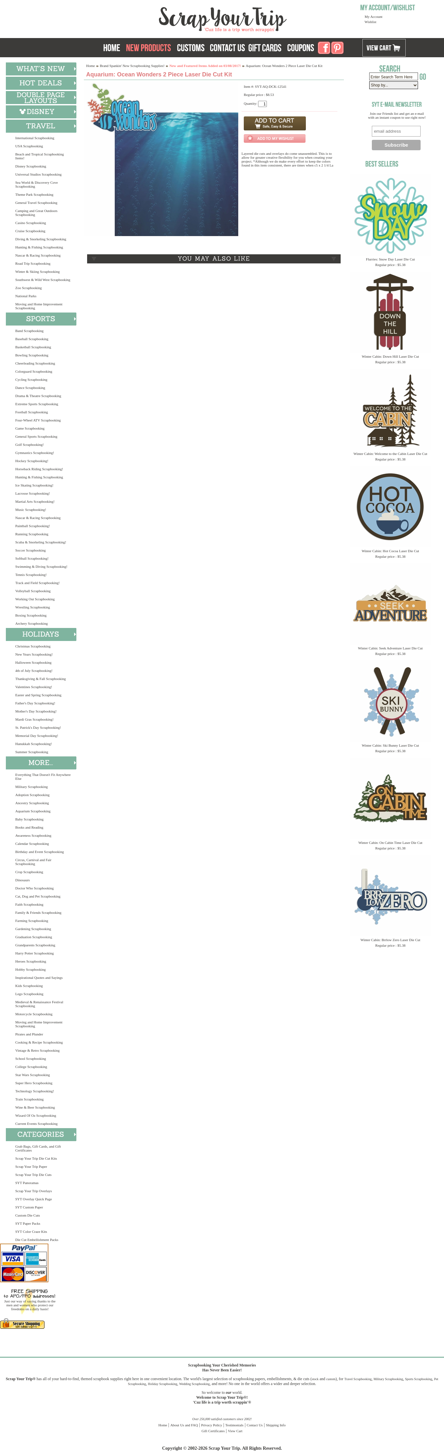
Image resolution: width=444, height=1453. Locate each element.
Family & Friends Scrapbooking (38, 912)
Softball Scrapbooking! (31, 558)
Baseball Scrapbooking (31, 339)
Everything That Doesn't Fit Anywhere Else (43, 776)
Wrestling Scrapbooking (32, 607)
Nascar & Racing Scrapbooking (38, 255)
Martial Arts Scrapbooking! (35, 501)
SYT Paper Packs (27, 1223)
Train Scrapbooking (29, 1099)
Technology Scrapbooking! (34, 1091)
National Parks (25, 296)
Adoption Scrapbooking (32, 795)
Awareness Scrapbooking (33, 835)
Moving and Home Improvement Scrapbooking (38, 306)
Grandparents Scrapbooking (35, 945)
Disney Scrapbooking (30, 166)
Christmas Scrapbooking (32, 646)
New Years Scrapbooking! (34, 654)
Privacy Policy (211, 1425)
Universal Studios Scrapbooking (38, 174)
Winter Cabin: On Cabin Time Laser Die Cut (390, 843)
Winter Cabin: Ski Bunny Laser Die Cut (390, 745)
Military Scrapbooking (31, 787)
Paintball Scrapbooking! (32, 526)
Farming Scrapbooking (31, 921)
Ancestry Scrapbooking (32, 803)
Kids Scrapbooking (29, 986)
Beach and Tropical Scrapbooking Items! (39, 156)
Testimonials (234, 1425)
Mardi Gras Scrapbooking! (34, 719)
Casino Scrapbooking (30, 223)
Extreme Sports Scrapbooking (36, 404)
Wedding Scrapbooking (194, 1384)
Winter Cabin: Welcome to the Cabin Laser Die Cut (390, 454)
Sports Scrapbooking (418, 1379)
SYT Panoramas (27, 1183)
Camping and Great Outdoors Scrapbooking (36, 213)
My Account (374, 17)
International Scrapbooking (34, 138)
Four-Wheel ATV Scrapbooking (38, 420)
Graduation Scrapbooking (33, 937)
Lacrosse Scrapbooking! (32, 493)
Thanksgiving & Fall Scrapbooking (40, 679)
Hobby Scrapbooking (30, 969)
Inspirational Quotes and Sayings (39, 978)
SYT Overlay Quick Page (33, 1199)
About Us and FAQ (184, 1425)
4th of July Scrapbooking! (34, 671)
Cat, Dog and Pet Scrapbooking (37, 896)
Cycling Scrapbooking (31, 379)
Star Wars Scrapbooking (32, 1075)
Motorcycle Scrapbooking (34, 1014)
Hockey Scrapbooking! (31, 461)
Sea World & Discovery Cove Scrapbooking (36, 184)
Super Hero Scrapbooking (33, 1083)
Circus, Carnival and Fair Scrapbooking (33, 862)
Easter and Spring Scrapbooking (38, 695)
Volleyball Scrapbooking (33, 591)
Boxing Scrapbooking (30, 615)
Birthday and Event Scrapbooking (39, 852)
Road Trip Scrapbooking (32, 263)
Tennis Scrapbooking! (31, 575)
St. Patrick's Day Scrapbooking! (38, 727)
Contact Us (255, 1425)
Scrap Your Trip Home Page (179, 18)
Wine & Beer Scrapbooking (35, 1107)
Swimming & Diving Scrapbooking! (41, 566)
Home (90, 66)
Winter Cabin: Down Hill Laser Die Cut (390, 356)
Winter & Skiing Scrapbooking (37, 271)
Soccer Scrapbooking (30, 550)
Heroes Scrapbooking (30, 961)
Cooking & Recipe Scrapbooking (39, 1042)
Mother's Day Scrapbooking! (36, 711)
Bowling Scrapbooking (31, 355)
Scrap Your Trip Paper (31, 1166)
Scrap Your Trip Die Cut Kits (36, 1158)
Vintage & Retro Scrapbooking (37, 1050)
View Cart (235, 1431)
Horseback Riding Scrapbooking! (39, 469)
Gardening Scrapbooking (33, 929)
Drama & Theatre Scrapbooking (38, 396)
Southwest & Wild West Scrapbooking (42, 280)
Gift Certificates (213, 1431)
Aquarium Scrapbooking (32, 811)
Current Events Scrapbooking (36, 1124)
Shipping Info (276, 1425)
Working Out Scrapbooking (35, 599)
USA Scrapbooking (29, 146)
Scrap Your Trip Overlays (33, 1191)
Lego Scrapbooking (29, 994)
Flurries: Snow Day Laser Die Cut (390, 259)
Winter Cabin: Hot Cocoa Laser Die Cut (390, 551)
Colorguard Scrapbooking (33, 371)
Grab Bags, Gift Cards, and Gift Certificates (38, 1148)
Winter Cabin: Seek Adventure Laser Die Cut (390, 648)
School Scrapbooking (30, 1058)
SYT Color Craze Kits (31, 1231)
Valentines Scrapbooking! (33, 687)
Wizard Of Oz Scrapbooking (35, 1115)
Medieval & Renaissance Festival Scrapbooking (39, 1004)
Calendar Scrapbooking (32, 844)
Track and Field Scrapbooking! (37, 583)
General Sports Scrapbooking (36, 436)
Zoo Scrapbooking (28, 288)
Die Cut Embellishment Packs (36, 1240)
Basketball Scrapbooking (33, 347)
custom (330, 1379)
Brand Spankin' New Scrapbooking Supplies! (132, 66)
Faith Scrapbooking (29, 904)
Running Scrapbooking (31, 534)
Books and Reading (29, 827)
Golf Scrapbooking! (29, 445)
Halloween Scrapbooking (33, 662)
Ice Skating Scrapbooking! (34, 485)
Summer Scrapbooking (31, 752)
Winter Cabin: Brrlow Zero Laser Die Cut (390, 940)
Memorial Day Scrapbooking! (36, 736)
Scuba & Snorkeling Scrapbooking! (40, 542)
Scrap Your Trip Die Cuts (33, 1175)
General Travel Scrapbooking (36, 203)
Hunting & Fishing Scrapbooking (39, 247)
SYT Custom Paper (29, 1207)
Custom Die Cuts (27, 1215)
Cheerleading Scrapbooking (35, 363)
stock (315, 1379)
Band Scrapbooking (29, 331)
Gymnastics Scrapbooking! (34, 453)
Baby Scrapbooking (29, 819)
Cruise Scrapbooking (30, 231)
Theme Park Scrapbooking (34, 194)
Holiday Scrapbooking (162, 1384)
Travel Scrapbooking (358, 1379)
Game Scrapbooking (30, 428)
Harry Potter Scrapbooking (34, 953)
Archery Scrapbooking (31, 623)
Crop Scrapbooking (29, 872)
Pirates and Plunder (29, 1034)
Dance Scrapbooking (30, 388)
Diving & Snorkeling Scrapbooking (40, 239)
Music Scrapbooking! (30, 510)
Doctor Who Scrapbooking (34, 888)
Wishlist (370, 22)
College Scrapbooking (31, 1067)
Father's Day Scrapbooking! (35, 703)
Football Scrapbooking (31, 412)
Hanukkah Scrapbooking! (33, 744)
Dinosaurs (22, 880)
